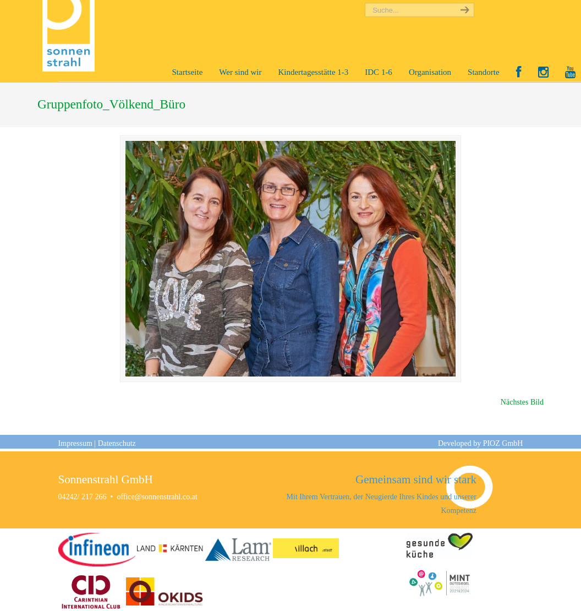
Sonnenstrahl (71, 36)
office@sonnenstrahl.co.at (157, 497)
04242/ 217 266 (82, 497)
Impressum (75, 443)
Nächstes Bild (522, 402)
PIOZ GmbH (503, 443)
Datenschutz (117, 443)
